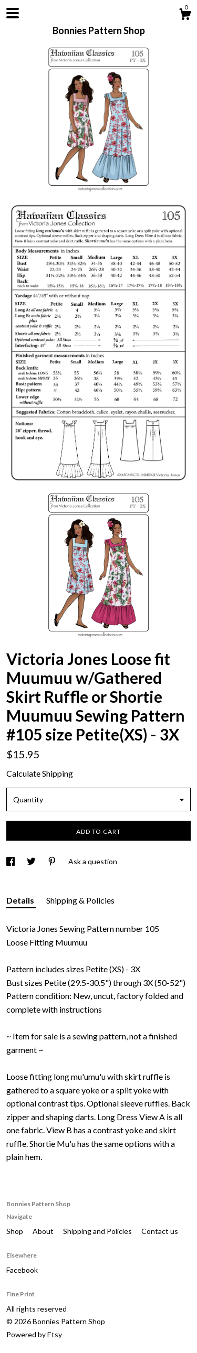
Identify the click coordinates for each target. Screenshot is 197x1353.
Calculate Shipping (39, 773)
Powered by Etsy (34, 1334)
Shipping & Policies (80, 900)
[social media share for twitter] (32, 861)
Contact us (159, 1231)
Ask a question (92, 861)
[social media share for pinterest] (53, 861)
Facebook (22, 1269)
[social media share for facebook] (11, 861)
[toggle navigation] (12, 13)
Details (21, 900)
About (44, 1231)
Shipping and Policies (98, 1231)
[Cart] (185, 16)
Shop (15, 1231)
